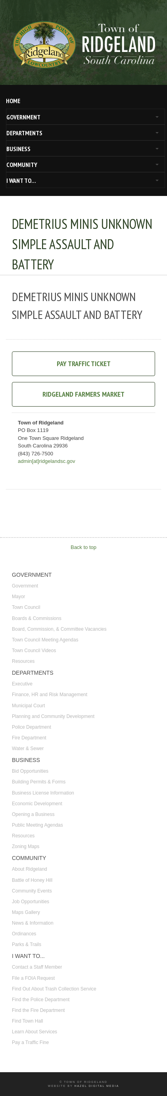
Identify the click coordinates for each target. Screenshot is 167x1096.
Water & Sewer (28, 748)
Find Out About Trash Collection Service (54, 989)
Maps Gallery (26, 912)
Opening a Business (33, 814)
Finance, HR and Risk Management (49, 694)
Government (25, 586)
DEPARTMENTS (24, 133)
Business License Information (43, 793)
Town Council (26, 607)
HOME (13, 101)
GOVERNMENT (23, 117)
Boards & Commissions (36, 618)
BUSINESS (18, 149)
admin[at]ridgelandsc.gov (46, 461)
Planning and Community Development (53, 716)
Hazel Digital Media (96, 1085)
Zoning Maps (25, 846)
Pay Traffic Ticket (84, 363)
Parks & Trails (26, 944)
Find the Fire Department (38, 1010)
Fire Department (29, 738)
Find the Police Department (40, 999)
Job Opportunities (30, 901)
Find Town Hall (27, 1021)
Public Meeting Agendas (37, 825)
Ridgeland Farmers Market (83, 394)
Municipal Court (28, 705)
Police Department (31, 727)
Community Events (32, 891)
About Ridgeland (29, 869)
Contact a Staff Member (37, 967)
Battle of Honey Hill (32, 880)
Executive (22, 684)
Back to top (83, 547)
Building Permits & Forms (38, 782)
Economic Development (37, 803)
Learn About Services (34, 1032)
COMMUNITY (21, 165)
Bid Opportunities (30, 771)
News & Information (33, 923)
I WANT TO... (21, 180)
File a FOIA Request (33, 978)
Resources (23, 661)
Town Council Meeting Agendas (45, 640)
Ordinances (24, 934)
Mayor (18, 596)
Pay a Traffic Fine (30, 1042)
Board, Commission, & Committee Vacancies (59, 629)
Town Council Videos (34, 650)
